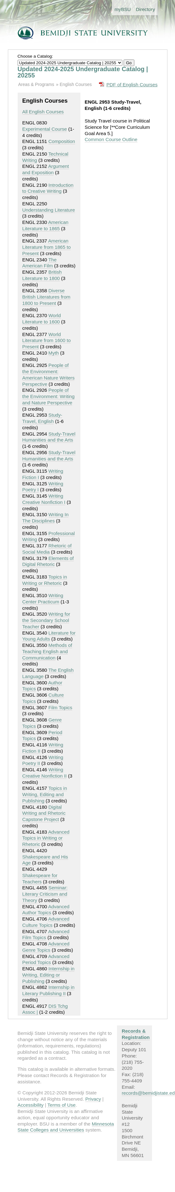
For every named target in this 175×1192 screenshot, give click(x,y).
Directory (145, 9)
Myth (54, 353)
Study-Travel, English (42, 418)
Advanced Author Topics (46, 909)
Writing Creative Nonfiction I (44, 499)
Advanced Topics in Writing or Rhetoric (46, 838)
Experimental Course (44, 129)
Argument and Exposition (45, 169)
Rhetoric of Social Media (47, 549)
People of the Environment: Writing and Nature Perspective (48, 396)
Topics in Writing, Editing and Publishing (44, 794)
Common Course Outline (111, 139)
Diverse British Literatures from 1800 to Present (46, 297)
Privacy (93, 1099)
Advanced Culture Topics (46, 922)
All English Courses (43, 111)
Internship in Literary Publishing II (48, 990)
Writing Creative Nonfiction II (44, 773)
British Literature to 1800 (42, 275)
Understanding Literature (48, 210)
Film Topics (61, 707)
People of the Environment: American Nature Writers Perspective (48, 374)
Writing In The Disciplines (45, 517)
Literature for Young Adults (49, 636)
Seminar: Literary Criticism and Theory (45, 894)
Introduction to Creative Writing (47, 188)
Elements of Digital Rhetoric (48, 561)
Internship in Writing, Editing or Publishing (48, 975)
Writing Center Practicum (42, 598)
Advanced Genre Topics (46, 947)
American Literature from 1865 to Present (46, 247)
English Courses (76, 84)
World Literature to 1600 (41, 318)
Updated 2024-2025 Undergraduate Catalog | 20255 (83, 72)
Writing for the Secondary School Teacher (46, 620)
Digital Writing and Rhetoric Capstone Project (44, 813)
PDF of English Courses (131, 84)
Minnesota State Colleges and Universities (66, 1127)
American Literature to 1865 (45, 225)
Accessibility (31, 1105)
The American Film (39, 263)
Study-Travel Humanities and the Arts (49, 437)
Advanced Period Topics (46, 959)
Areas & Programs (36, 84)
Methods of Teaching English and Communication (47, 651)
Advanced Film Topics (46, 934)
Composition (62, 141)
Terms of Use (61, 1105)
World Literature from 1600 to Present (46, 341)
